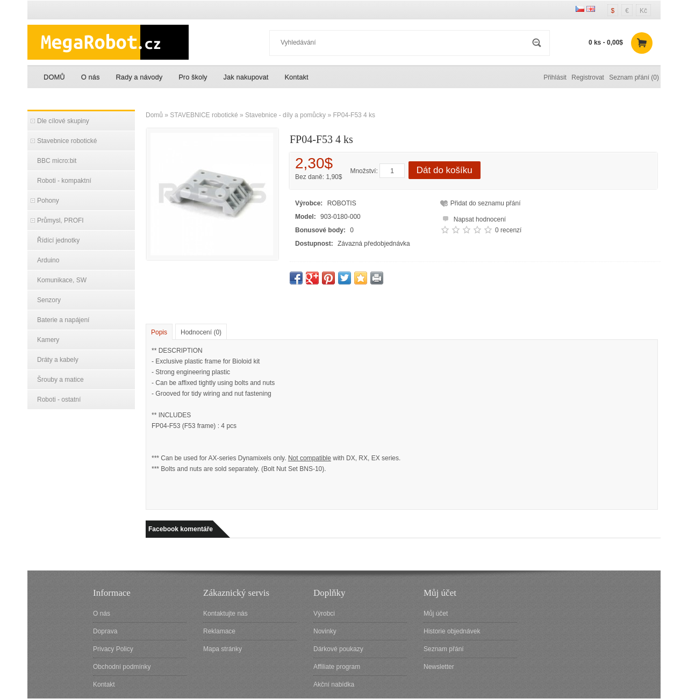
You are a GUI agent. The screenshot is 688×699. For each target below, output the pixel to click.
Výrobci (324, 613)
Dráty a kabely (57, 359)
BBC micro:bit (56, 161)
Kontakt (296, 77)
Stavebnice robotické (67, 141)
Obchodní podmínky (121, 667)
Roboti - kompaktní (64, 180)
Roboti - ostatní (59, 399)
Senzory (49, 300)
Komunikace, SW (62, 280)
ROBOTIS (341, 203)
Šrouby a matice (60, 379)
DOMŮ (54, 77)
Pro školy (192, 77)
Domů (154, 115)
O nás (90, 77)
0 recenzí (508, 230)
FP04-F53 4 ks (354, 115)
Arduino (48, 260)
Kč (643, 11)
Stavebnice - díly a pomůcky (285, 115)
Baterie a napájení (63, 320)
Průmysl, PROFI (60, 220)
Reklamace (219, 631)
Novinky (324, 631)
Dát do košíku (444, 170)
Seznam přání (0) (634, 77)
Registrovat (587, 77)
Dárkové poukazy (338, 649)
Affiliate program (336, 667)
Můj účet (436, 613)
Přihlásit (555, 77)
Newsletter (439, 667)
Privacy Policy (113, 649)
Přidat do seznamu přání (485, 203)
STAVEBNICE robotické (204, 115)
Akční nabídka (333, 684)
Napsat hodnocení (473, 218)
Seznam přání (444, 649)
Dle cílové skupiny (63, 121)
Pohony (48, 200)
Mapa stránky (222, 649)
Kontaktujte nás (225, 613)
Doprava (105, 631)
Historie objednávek (452, 631)
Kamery (48, 340)
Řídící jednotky (58, 240)
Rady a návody (139, 77)
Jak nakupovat (246, 77)
